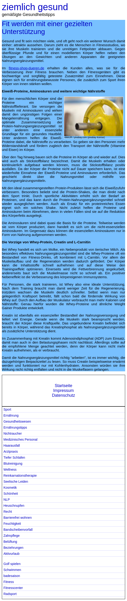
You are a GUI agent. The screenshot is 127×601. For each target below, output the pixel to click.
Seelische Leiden (15, 481)
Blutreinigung (12, 463)
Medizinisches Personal (20, 439)
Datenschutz (63, 395)
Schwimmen (12, 570)
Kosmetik (10, 487)
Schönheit (10, 493)
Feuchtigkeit (12, 523)
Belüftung (10, 541)
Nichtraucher (12, 433)
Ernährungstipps (15, 427)
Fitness (8, 582)
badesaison (11, 576)
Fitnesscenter (13, 588)
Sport (7, 409)
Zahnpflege (11, 535)
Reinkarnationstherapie (20, 475)
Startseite (63, 385)
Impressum (63, 390)
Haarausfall (11, 445)
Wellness (10, 469)
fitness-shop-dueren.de (26, 68)
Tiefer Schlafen (14, 457)
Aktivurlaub (11, 553)
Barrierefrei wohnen (17, 517)
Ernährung (10, 415)
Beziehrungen (13, 547)
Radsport (10, 594)
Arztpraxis (10, 451)
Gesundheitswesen (17, 421)
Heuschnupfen (13, 505)
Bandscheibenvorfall (18, 529)
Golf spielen (12, 564)
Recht (7, 511)
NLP (6, 499)
